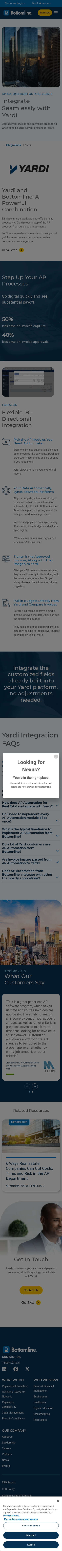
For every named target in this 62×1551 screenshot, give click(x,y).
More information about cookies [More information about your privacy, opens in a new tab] (21, 1519)
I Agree (31, 1545)
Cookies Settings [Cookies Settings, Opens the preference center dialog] (31, 1525)
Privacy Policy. (11, 1515)
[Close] (58, 1501)
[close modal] (56, 757)
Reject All (31, 1535)
